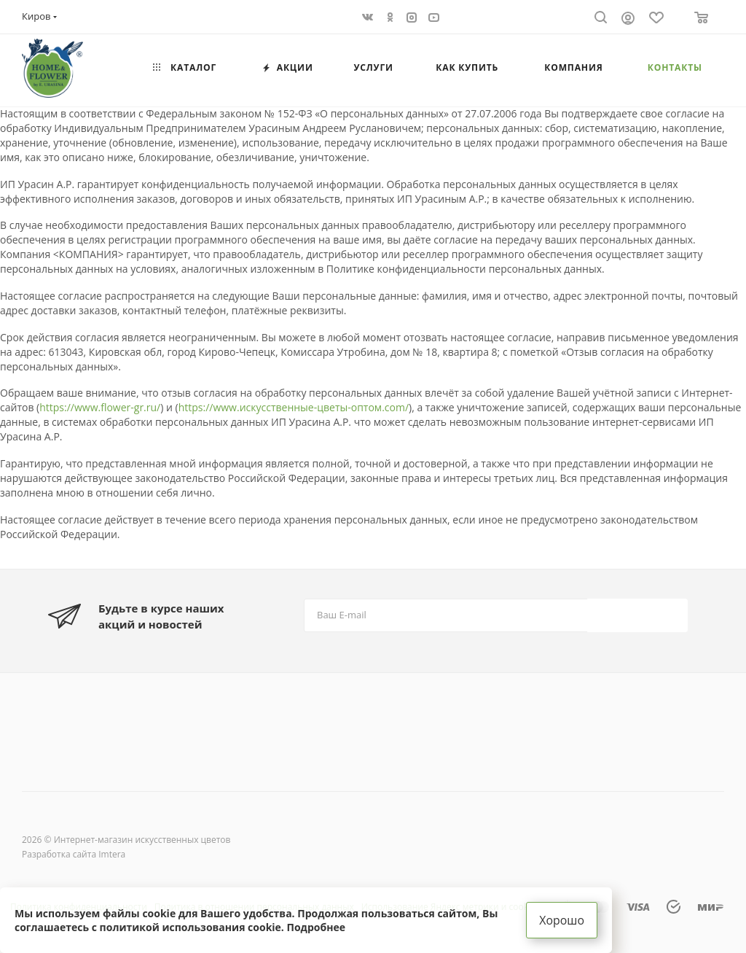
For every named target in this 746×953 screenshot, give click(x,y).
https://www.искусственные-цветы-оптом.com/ (293, 407)
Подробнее (316, 927)
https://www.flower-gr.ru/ (99, 407)
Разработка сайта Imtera (73, 854)
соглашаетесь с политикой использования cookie (148, 927)
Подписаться (638, 614)
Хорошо (561, 920)
